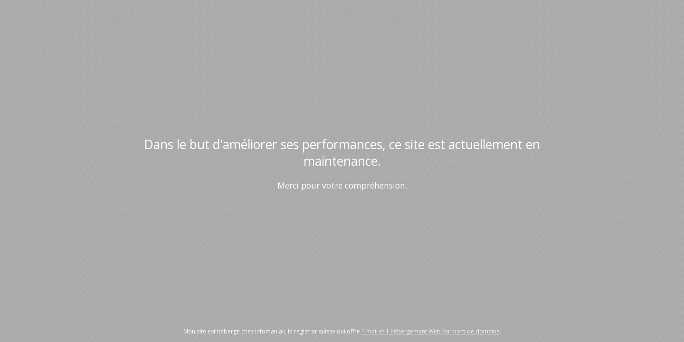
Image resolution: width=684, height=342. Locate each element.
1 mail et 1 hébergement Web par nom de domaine (430, 331)
